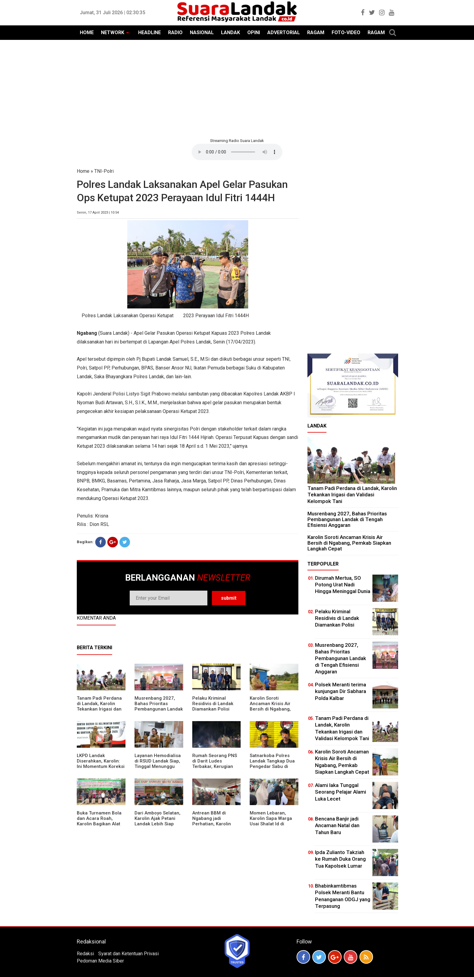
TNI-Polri (104, 171)
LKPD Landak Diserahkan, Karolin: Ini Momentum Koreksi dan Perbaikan (101, 764)
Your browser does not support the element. (237, 152)
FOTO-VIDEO (346, 32)
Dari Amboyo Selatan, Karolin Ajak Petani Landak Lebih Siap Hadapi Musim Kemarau (157, 823)
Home (83, 171)
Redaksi (85, 953)
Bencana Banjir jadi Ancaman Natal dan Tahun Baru (337, 825)
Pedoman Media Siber (100, 961)
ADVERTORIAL (283, 32)
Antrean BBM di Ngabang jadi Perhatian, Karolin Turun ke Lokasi (211, 821)
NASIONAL (202, 32)
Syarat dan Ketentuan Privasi (128, 953)
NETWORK (112, 32)
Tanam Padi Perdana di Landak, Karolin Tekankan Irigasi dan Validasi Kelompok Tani (99, 709)
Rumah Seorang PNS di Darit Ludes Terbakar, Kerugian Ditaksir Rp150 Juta (214, 764)
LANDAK (230, 32)
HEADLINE (149, 32)
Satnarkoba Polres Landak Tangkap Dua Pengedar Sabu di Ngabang (272, 764)
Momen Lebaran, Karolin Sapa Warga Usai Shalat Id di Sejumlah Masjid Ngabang (271, 823)
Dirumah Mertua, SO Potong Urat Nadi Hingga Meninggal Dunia (342, 584)
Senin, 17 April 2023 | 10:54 (98, 212)
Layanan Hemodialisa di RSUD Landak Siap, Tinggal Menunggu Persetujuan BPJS (158, 764)
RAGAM (315, 32)
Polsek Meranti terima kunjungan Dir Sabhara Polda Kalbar (340, 691)
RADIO (175, 32)
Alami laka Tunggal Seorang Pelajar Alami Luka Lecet (340, 791)
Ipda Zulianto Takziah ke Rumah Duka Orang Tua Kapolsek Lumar (340, 859)
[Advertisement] (237, 88)
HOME (87, 32)
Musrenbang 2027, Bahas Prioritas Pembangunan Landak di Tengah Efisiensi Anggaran (159, 709)
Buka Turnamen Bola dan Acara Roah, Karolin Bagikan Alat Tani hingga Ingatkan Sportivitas (99, 823)
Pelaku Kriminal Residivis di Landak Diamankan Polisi (212, 703)
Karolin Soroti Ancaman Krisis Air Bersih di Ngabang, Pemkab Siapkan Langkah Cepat (270, 709)
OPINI (253, 32)
